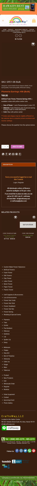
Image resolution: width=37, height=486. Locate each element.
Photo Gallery (8, 403)
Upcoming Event (9, 400)
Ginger (6, 364)
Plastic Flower (8, 290)
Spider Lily (7, 339)
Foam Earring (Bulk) (19, 32)
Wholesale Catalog (21, 29)
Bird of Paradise (9, 356)
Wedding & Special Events (12, 314)
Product (10, 29)
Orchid (6, 325)
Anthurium (7, 347)
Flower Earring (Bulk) (28, 31)
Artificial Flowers (9, 270)
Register (21, 182)
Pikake (6, 350)
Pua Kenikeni (8, 328)
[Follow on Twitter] (25, 451)
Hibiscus (7, 331)
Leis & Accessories (10, 297)
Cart (5, 381)
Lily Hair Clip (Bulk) (28, 235)
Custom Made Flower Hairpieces (14, 267)
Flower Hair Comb (9, 300)
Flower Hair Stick (9, 303)
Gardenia (6, 334)
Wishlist (6, 389)
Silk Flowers (8, 275)
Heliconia (7, 359)
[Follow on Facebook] (17, 451)
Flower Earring (8, 312)
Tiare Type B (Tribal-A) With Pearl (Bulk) (9, 236)
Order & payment (9, 394)
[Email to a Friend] (13, 154)
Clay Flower (7, 278)
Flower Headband (9, 306)
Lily (5, 337)
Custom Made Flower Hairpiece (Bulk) (18, 30)
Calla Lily (7, 362)
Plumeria (7, 320)
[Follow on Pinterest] (34, 451)
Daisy (5, 342)
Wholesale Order (9, 384)
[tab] (18, 164)
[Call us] (29, 451)
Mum (5, 367)
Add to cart (17, 147)
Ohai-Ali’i (7, 353)
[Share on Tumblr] (19, 154)
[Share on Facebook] (6, 154)
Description (8, 164)
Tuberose (7, 370)
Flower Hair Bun (9, 309)
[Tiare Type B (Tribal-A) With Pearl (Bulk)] (9, 223)
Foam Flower (8, 272)
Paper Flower (8, 287)
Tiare (5, 322)
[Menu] (3, 20)
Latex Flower (8, 281)
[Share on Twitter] (9, 154)
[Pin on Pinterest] (16, 154)
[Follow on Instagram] (21, 451)
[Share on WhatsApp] (3, 154)
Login (15, 182)
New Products (8, 378)
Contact (6, 397)
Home (4, 29)
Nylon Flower (8, 284)
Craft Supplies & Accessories (13, 295)
